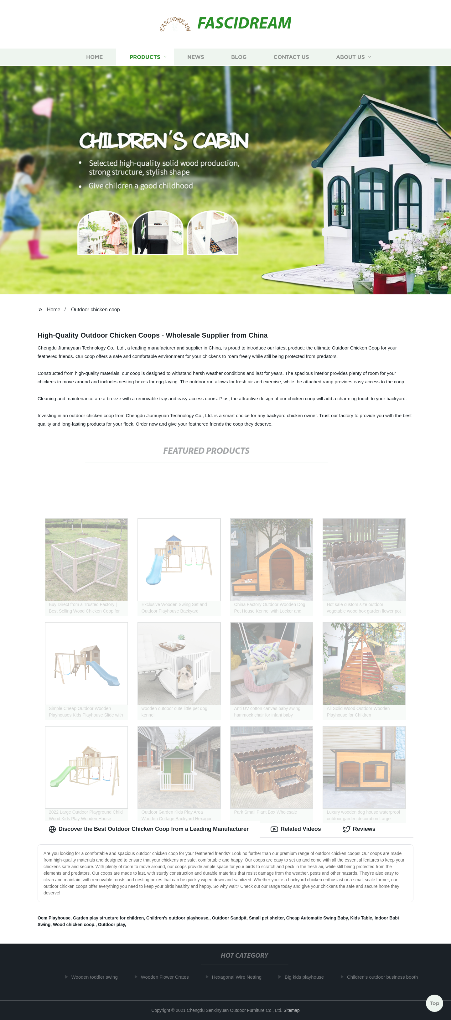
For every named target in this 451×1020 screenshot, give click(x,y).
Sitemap (291, 1010)
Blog (238, 57)
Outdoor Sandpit (229, 917)
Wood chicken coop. (74, 924)
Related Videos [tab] (296, 829)
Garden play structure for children (108, 917)
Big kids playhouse (306, 977)
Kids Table (361, 917)
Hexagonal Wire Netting (238, 977)
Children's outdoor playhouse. (178, 917)
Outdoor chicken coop (95, 309)
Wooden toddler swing (96, 977)
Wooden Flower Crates (167, 977)
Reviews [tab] (359, 829)
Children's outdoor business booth (384, 977)
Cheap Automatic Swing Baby (317, 917)
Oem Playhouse (54, 917)
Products (145, 57)
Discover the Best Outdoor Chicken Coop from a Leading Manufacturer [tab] (149, 829)
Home (94, 57)
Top (434, 1003)
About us (350, 57)
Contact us (291, 57)
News (195, 57)
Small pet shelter (266, 917)
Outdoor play (111, 924)
